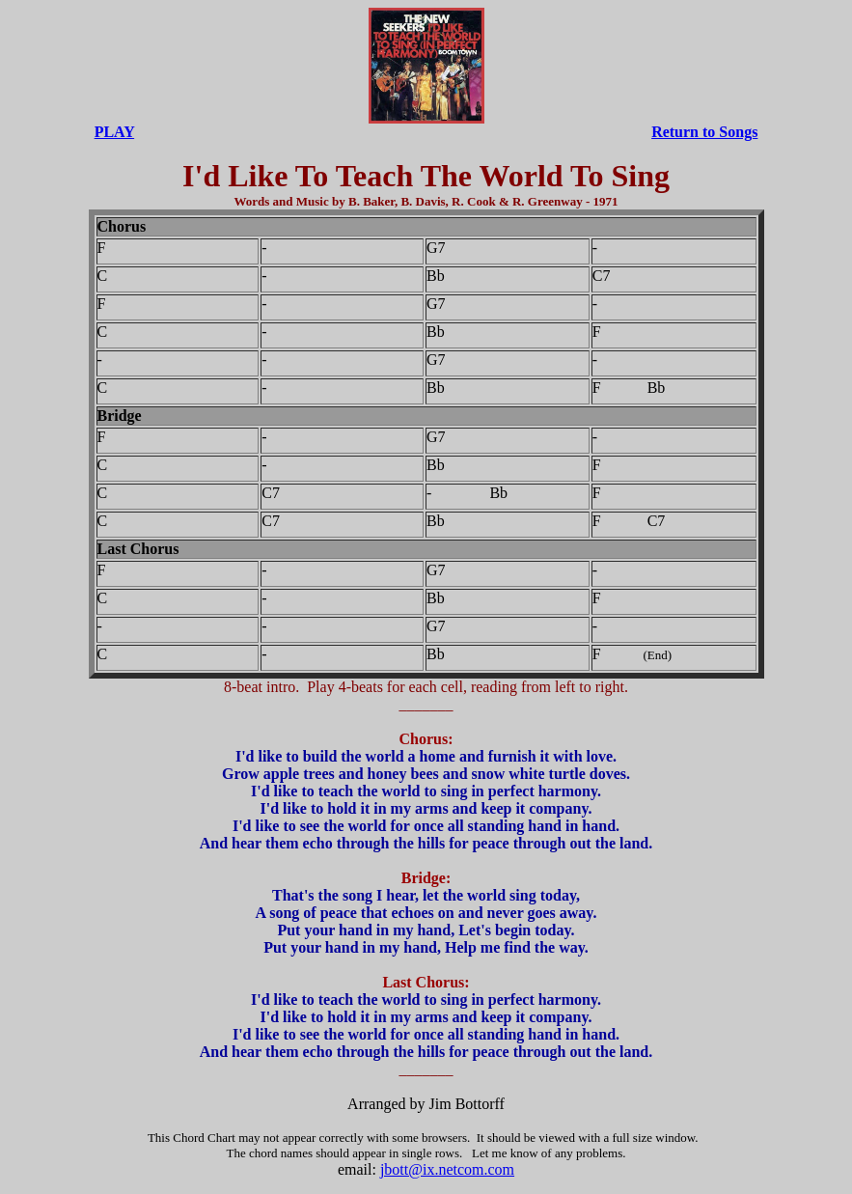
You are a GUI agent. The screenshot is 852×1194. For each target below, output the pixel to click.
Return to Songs (704, 132)
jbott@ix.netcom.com (447, 1169)
